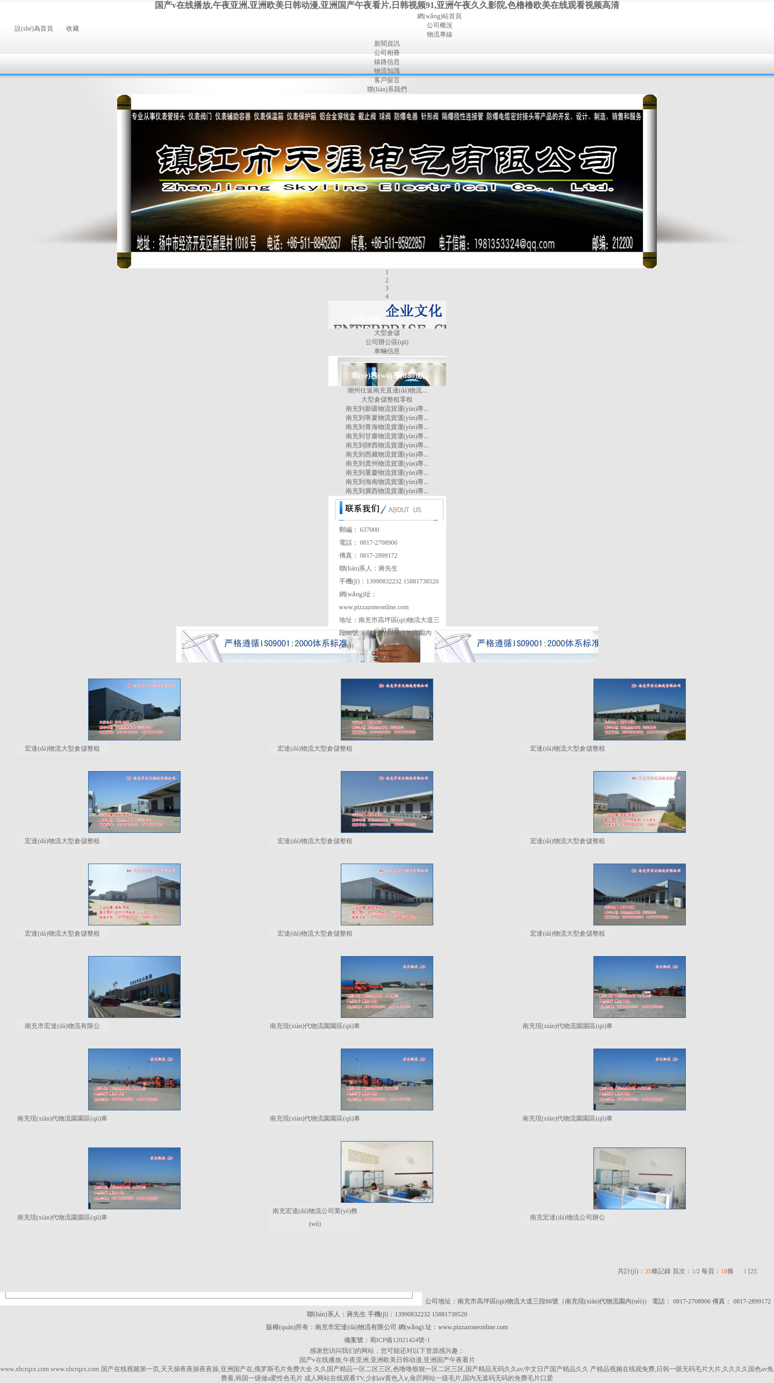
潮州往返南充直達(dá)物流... (387, 390)
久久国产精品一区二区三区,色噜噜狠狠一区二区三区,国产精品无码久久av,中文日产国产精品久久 (451, 1369)
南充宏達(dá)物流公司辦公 (567, 1217)
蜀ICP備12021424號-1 (400, 1340)
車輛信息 (387, 351)
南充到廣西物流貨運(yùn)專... (387, 491)
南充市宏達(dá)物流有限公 (62, 1026)
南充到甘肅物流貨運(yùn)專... (387, 436)
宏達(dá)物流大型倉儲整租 (62, 748)
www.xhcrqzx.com (25, 1369)
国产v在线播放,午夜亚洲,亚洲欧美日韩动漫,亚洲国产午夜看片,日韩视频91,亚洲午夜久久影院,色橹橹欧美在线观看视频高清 (387, 5)
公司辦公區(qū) (387, 342)
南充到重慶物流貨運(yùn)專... (387, 472)
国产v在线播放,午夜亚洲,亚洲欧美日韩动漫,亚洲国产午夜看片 (387, 1360)
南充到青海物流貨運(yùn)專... (387, 427)
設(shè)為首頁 (34, 28)
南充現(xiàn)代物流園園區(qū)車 (315, 1026)
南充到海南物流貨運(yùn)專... (387, 482)
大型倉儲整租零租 (387, 399)
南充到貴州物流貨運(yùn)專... (387, 463)
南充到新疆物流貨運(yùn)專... (387, 408)
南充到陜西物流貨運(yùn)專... (387, 445)
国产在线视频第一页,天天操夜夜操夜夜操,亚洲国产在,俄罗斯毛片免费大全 (206, 1369)
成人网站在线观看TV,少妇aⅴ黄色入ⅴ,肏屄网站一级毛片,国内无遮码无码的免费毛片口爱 (428, 1378)
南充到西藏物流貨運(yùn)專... (387, 454)
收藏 (72, 28)
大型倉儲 (387, 333)
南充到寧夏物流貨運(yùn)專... (387, 418)
